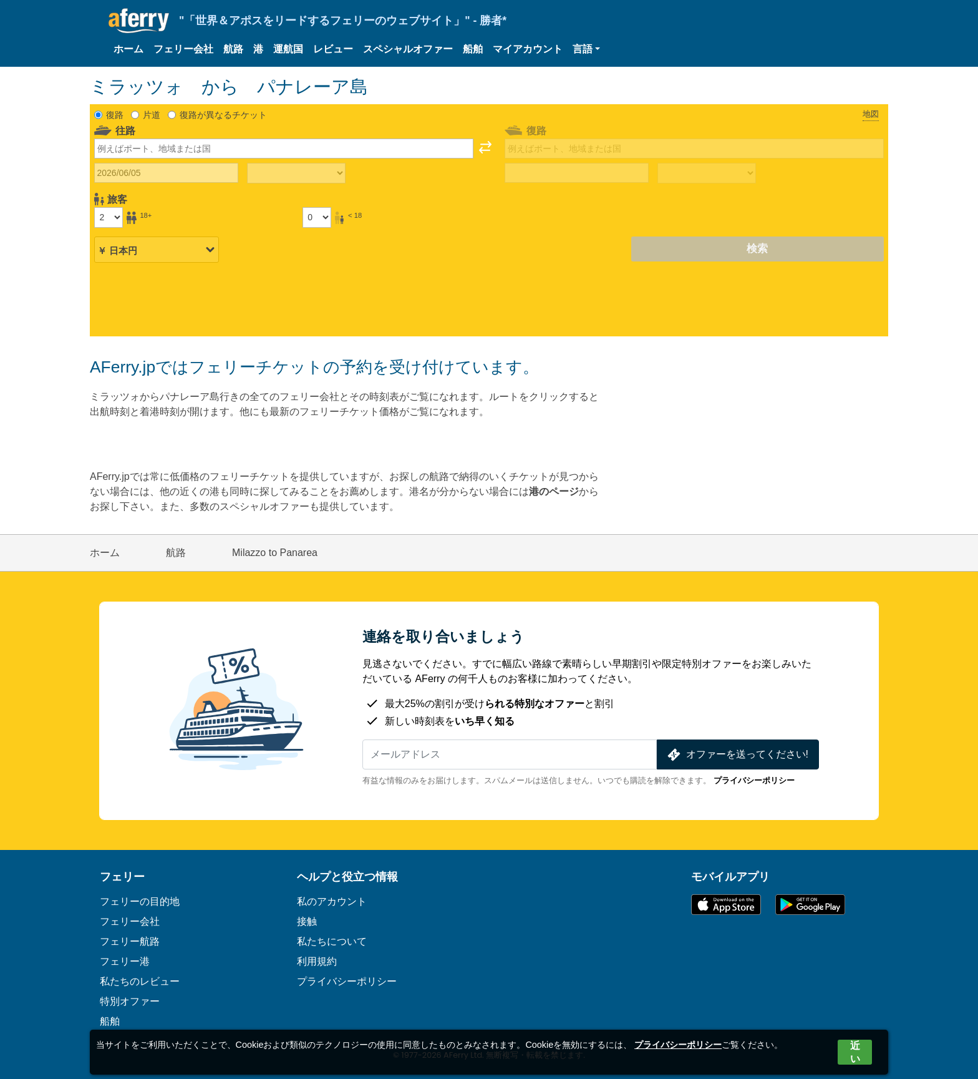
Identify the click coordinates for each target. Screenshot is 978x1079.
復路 (114, 115)
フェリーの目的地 (140, 901)
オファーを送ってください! (736, 755)
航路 (233, 49)
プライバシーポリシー (754, 780)
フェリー (122, 876)
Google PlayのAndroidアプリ (810, 904)
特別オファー (130, 1001)
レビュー (333, 49)
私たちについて (332, 941)
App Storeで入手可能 (726, 904)
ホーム (128, 49)
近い (855, 1052)
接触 (307, 921)
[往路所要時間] (296, 173)
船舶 (473, 49)
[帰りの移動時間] (706, 173)
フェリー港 (125, 961)
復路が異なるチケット (223, 115)
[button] (586, 49)
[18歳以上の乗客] (108, 217)
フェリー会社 (183, 49)
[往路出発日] (166, 173)
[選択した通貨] (156, 250)
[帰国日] (577, 173)
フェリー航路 (130, 941)
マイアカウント (528, 49)
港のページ (554, 491)
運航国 (288, 49)
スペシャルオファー (408, 49)
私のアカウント (332, 901)
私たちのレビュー (140, 981)
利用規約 (317, 961)
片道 (151, 115)
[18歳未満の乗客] (317, 217)
